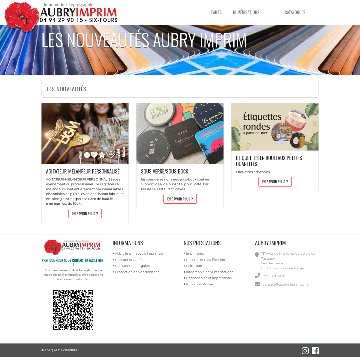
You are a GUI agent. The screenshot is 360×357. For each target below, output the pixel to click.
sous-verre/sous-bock (164, 171)
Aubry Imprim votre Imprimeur (138, 253)
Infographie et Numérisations (208, 272)
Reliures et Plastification (204, 260)
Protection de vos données (135, 272)
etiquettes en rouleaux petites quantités (269, 161)
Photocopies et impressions (208, 278)
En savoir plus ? (85, 213)
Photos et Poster (199, 284)
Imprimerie (194, 253)
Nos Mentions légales (131, 266)
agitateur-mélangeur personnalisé (83, 171)
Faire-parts (194, 266)
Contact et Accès (127, 260)
